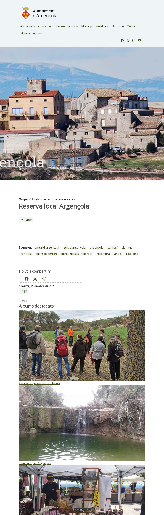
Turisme (118, 26)
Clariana (127, 247)
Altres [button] (24, 33)
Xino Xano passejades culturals (39, 383)
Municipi (87, 26)
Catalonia (132, 254)
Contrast (26, 254)
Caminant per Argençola (35, 463)
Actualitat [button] (26, 26)
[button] (44, 278)
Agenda (38, 33)
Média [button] (131, 26)
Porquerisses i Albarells (76, 254)
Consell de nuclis (67, 26)
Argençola (96, 247)
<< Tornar (26, 219)
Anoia (118, 254)
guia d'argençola (74, 247)
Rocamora (103, 254)
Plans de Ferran (46, 254)
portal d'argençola (46, 247)
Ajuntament (46, 26)
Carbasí (112, 247)
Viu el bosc (103, 26)
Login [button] (23, 291)
